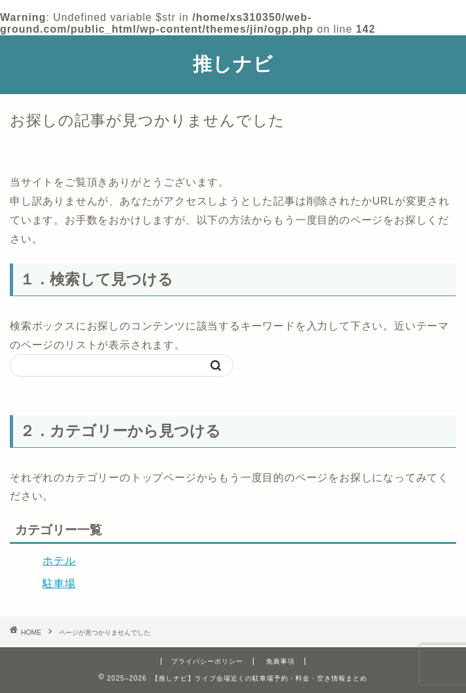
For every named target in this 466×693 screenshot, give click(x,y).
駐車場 (59, 583)
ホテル (59, 560)
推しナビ (233, 63)
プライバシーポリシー (207, 661)
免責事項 (280, 661)
